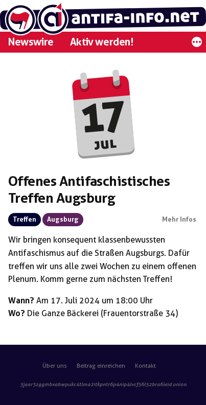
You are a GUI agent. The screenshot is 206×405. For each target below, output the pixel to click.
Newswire (31, 42)
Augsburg (63, 219)
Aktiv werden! (101, 42)
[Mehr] (197, 45)
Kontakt (145, 365)
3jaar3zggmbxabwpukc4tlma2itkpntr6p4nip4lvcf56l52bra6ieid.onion (103, 384)
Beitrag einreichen (101, 365)
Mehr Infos (179, 219)
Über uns (54, 365)
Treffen (24, 219)
